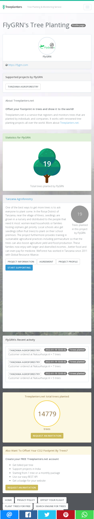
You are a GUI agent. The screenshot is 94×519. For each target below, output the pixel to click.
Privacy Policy (26, 500)
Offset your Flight (52, 500)
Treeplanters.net (69, 122)
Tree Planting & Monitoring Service (44, 6)
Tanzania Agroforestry (23, 86)
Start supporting (19, 267)
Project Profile (68, 261)
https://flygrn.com (18, 65)
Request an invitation (47, 435)
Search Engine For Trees (51, 506)
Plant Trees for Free (17, 506)
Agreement (46, 261)
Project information (21, 261)
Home (8, 500)
